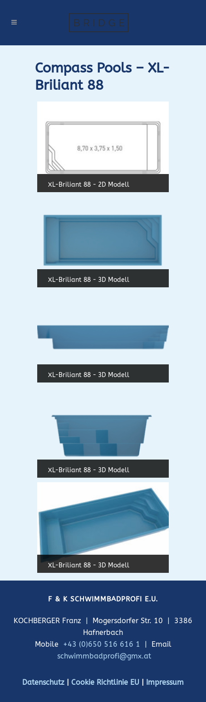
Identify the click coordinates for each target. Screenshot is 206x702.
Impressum (165, 682)
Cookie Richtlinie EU (105, 682)
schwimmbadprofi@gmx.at (104, 656)
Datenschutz (43, 682)
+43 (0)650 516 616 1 (101, 644)
